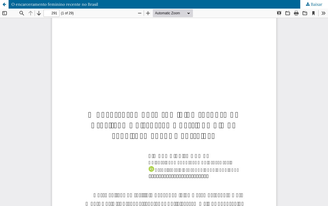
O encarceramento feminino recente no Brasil (54, 4)
